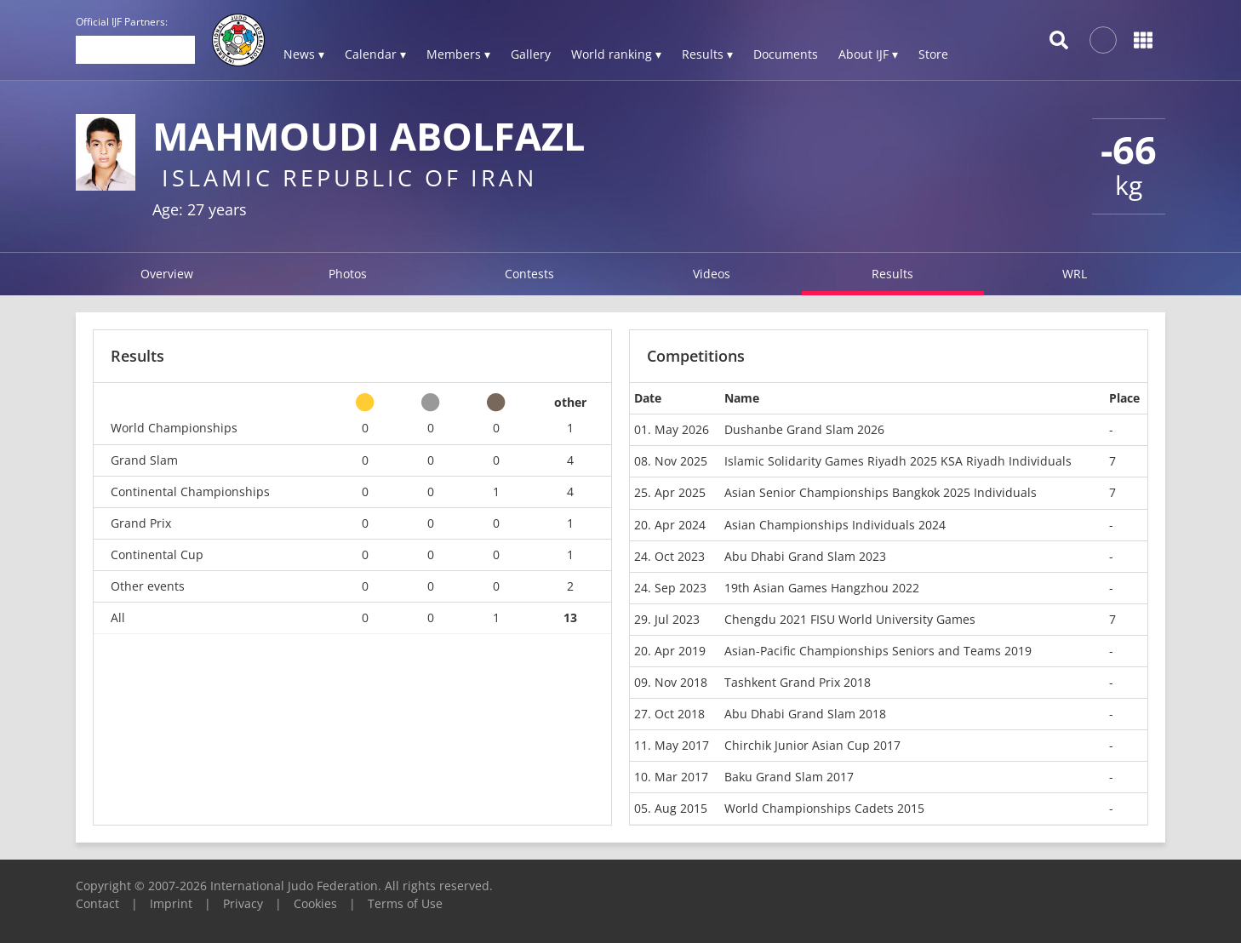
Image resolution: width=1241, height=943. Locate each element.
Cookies (315, 903)
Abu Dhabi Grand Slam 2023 (805, 556)
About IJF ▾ (868, 54)
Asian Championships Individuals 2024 (835, 525)
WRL (1074, 274)
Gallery (531, 54)
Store (933, 54)
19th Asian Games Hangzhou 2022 (821, 588)
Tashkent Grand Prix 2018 (797, 682)
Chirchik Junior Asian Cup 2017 (812, 745)
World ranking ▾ (616, 54)
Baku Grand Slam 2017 (789, 777)
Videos (711, 274)
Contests (529, 274)
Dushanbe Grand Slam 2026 (804, 429)
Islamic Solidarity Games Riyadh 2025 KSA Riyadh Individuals (898, 461)
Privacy (243, 903)
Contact (97, 903)
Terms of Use (405, 903)
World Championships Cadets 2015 (824, 808)
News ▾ (303, 54)
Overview (166, 274)
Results (892, 274)
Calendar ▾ (375, 54)
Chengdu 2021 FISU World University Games (849, 619)
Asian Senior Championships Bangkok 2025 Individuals (880, 492)
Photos (348, 274)
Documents (785, 54)
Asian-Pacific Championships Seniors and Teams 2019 (878, 651)
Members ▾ (458, 54)
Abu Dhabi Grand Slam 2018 (805, 714)
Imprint (171, 903)
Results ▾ (707, 54)
